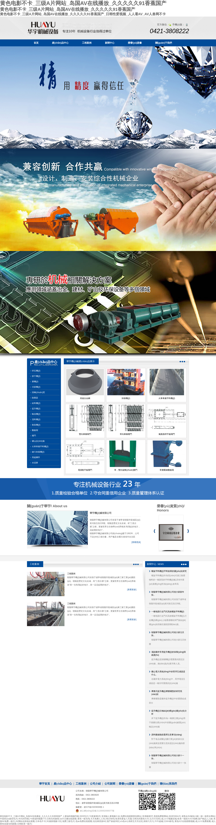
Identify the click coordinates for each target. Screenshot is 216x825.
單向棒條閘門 (126, 434)
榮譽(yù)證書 (135, 42)
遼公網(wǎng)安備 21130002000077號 (97, 811)
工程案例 (86, 42)
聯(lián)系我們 (168, 783)
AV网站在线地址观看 (25, 821)
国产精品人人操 (205, 819)
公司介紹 (95, 783)
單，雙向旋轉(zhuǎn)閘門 (125, 470)
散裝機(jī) (36, 425)
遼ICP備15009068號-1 (94, 807)
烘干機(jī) (36, 376)
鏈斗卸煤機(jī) (38, 452)
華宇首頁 (44, 783)
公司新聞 (109, 783)
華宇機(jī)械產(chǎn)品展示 (80, 361)
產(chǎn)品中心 (60, 42)
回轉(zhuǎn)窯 (38, 392)
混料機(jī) (36, 419)
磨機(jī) (35, 381)
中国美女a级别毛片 (8, 819)
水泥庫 (35, 463)
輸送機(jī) (36, 414)
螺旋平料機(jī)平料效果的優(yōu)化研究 (169, 571)
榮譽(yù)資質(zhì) (170, 506)
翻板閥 (35, 430)
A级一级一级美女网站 (205, 816)
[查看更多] (136, 542)
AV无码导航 (23, 819)
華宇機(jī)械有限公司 (101, 513)
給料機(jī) (36, 403)
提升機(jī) (36, 408)
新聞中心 (109, 42)
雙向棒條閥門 (85, 434)
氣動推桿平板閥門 (167, 434)
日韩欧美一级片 (24, 824)
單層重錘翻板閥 (167, 470)
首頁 (36, 42)
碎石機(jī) (36, 371)
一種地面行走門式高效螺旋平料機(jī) (167, 611)
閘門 (34, 435)
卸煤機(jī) (126, 398)
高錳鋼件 (36, 457)
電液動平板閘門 (85, 470)
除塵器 (35, 398)
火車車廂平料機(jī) (40, 446)
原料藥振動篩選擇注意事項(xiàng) (166, 735)
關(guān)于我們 (163, 42)
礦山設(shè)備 (38, 441)
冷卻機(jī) (36, 387)
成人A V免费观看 (203, 821)
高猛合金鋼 (85, 398)
